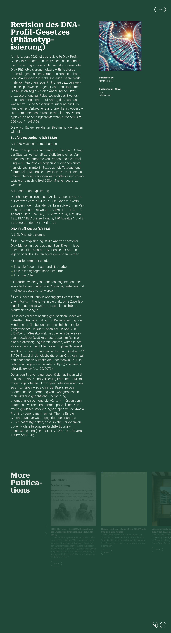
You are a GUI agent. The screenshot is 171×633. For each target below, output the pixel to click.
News (101, 92)
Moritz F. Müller (106, 81)
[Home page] (155, 625)
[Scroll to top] (163, 625)
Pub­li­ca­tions (104, 95)
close (160, 9)
